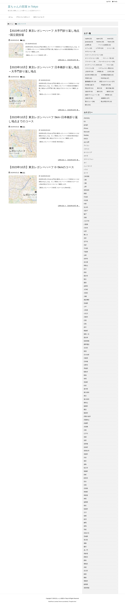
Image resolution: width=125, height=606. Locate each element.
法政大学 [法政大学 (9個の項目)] (89, 91)
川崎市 (86, 317)
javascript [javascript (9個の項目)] (89, 42)
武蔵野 (86, 423)
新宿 (85, 351)
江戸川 (86, 433)
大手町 (86, 289)
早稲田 (86, 368)
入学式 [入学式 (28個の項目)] (110, 71)
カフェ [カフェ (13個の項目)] (88, 48)
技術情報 (86, 341)
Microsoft (86, 132)
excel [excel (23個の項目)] (110, 38)
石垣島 (86, 488)
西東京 (86, 557)
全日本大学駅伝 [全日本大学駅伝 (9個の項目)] (91, 75)
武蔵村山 (86, 420)
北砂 (85, 245)
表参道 (86, 553)
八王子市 (86, 221)
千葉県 (86, 252)
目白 (85, 481)
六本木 (86, 228)
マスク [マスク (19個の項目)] (109, 65)
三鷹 (85, 183)
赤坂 (85, 567)
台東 (85, 255)
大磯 (85, 296)
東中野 (86, 389)
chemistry (87, 118)
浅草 (85, 440)
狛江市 (86, 468)
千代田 (86, 248)
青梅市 (86, 581)
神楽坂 (86, 495)
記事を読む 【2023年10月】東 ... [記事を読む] (69, 60)
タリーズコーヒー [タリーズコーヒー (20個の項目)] (92, 58)
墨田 (85, 282)
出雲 (85, 231)
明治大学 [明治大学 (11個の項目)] (89, 88)
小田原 (86, 310)
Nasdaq (86, 135)
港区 (85, 461)
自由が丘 (86, 533)
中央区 (86, 197)
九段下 (86, 210)
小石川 (86, 313)
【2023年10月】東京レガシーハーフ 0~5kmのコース (41, 167)
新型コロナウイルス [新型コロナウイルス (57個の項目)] (107, 81)
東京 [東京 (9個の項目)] (99, 88)
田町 (85, 474)
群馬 (85, 526)
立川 (85, 512)
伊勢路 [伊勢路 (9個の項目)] (100, 71)
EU (85, 121)
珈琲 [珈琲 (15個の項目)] (99, 91)
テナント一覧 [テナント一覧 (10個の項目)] (108, 58)
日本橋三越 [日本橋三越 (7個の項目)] (89, 85)
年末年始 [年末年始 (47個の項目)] (105, 78)
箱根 (85, 516)
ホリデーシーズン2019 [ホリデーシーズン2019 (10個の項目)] (93, 65)
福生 (85, 505)
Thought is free (72, 601)
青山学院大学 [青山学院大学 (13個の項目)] (106, 101)
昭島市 (86, 372)
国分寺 (86, 276)
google (86, 125)
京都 (85, 217)
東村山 (86, 402)
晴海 (85, 375)
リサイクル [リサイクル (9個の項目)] (89, 68)
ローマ (86, 173)
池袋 (85, 437)
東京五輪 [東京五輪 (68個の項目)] (110, 88)
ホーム (11, 24)
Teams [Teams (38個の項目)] (111, 42)
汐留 (85, 430)
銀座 (85, 574)
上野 (85, 186)
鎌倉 (85, 577)
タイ (85, 162)
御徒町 (86, 330)
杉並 (85, 385)
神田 (85, 498)
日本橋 (86, 361)
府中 (85, 327)
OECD (86, 138)
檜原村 (86, 413)
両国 (85, 193)
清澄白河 (86, 450)
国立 (85, 279)
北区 (85, 238)
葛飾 (85, 543)
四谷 (85, 272)
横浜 (85, 409)
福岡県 (86, 502)
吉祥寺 (86, 258)
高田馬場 (86, 588)
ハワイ (86, 169)
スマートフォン (88, 159)
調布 (85, 560)
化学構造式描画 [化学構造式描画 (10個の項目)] (107, 75)
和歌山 (86, 265)
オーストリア (88, 152)
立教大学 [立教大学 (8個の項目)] (89, 98)
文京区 (86, 348)
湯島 (85, 464)
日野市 (86, 365)
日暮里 (86, 358)
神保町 (86, 492)
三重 (85, 180)
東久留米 (86, 392)
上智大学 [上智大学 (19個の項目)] (89, 71)
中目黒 (86, 200)
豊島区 (86, 564)
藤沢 (85, 546)
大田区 (86, 293)
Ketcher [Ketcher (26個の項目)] (100, 42)
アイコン (86, 145)
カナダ (86, 156)
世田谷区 (86, 190)
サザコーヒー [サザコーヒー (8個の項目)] (90, 51)
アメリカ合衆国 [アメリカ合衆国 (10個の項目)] (104, 45)
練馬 (85, 522)
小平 (85, 306)
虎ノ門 (86, 550)
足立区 (86, 570)
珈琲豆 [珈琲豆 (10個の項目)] (110, 91)
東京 (23, 40)
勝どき (86, 234)
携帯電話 (86, 344)
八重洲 (86, 224)
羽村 (85, 529)
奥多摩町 (86, 300)
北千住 (86, 241)
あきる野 (86, 142)
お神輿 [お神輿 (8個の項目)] (88, 45)
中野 (85, 204)
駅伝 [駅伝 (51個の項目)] (88, 105)
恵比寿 (86, 337)
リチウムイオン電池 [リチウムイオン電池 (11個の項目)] (105, 68)
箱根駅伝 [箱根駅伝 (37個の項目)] (105, 98)
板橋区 (86, 406)
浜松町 (86, 447)
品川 (85, 269)
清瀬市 (86, 454)
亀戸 (85, 214)
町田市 (86, 478)
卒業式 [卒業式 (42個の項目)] (88, 78)
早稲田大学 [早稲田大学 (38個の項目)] (106, 85)
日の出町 (86, 354)
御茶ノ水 (86, 334)
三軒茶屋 (86, 176)
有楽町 (86, 382)
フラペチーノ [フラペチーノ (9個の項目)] (90, 61)
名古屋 (86, 262)
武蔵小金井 (87, 416)
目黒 (85, 485)
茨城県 (86, 536)
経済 (85, 519)
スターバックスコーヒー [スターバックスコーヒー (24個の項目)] (94, 55)
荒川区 (86, 540)
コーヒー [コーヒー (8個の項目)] (110, 48)
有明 (85, 378)
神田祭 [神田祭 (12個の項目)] (108, 95)
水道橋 (86, 426)
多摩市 (86, 286)
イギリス (86, 149)
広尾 (85, 320)
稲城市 (86, 509)
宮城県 (86, 303)
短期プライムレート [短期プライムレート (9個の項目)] (92, 95)
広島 (85, 324)
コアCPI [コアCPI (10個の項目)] (99, 48)
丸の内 (86, 207)
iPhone (86, 128)
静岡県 (86, 584)
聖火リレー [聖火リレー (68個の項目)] (90, 101)
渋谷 (85, 457)
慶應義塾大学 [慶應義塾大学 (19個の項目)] (90, 81)
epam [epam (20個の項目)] (99, 38)
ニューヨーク (88, 166)
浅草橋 (86, 444)
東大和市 (86, 399)
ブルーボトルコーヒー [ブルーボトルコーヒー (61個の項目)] (106, 61)
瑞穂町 (86, 471)
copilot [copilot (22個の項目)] (88, 38)
